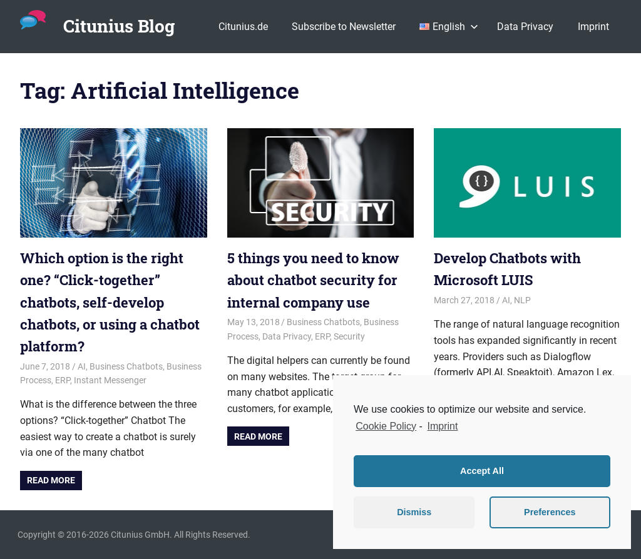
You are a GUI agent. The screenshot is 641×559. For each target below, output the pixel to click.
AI (82, 366)
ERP (62, 380)
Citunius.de (243, 27)
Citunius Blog (119, 26)
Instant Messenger (110, 380)
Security (349, 336)
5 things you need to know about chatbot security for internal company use (313, 280)
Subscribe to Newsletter (344, 27)
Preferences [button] (549, 512)
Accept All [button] (482, 471)
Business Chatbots (126, 366)
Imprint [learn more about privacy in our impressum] (443, 426)
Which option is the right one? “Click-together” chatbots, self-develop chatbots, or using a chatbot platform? (110, 302)
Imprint (593, 27)
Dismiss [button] (414, 512)
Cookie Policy (386, 426)
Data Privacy (525, 27)
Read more (51, 480)
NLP (522, 300)
